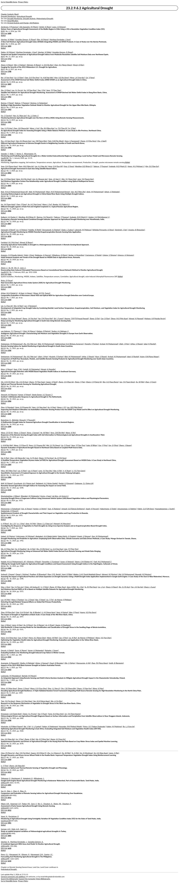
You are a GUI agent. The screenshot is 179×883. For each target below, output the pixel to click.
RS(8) (3, 31)
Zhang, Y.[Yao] (80, 382)
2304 (9, 464)
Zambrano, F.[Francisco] (9, 27)
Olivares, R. (25, 854)
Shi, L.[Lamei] (58, 318)
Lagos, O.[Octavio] (59, 27)
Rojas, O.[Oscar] (7, 280)
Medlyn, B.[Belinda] (27, 663)
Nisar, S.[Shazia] (101, 357)
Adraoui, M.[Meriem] (109, 574)
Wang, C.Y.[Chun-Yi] (21, 445)
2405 (9, 503)
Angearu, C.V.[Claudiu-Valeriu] (12, 255)
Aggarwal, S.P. (15, 804)
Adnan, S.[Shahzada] (112, 192)
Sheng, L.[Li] (61, 407)
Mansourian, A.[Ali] (83, 663)
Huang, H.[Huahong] (63, 625)
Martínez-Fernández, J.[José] (60, 40)
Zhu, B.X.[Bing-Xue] (47, 128)
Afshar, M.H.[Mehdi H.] (9, 293)
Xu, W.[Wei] (140, 382)
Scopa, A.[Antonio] (67, 562)
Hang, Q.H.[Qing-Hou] (9, 638)
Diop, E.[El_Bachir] (54, 574)
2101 (9, 274)
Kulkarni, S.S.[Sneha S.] (9, 217)
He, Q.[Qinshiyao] (86, 753)
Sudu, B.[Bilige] (91, 445)
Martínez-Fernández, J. (18, 842)
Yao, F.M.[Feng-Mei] (45, 318)
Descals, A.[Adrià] (7, 650)
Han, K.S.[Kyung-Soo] (23, 141)
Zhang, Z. (4, 268)
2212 (9, 439)
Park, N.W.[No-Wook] (56, 141)
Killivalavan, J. (39, 778)
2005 (9, 186)
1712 (9, 59)
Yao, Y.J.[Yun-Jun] (17, 587)
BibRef (3, 36)
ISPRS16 (4, 846)
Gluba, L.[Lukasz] (67, 230)
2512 (9, 746)
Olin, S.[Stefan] (69, 663)
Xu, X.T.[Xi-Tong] (60, 458)
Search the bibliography (9, 879)
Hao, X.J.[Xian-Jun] (20, 116)
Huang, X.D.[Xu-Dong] (88, 612)
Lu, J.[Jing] (21, 524)
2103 (9, 287)
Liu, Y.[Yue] (20, 739)
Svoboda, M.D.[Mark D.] (118, 166)
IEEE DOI (4, 160)
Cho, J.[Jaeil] (101, 141)
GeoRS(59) (5, 272)
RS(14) (3, 399)
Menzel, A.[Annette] (48, 369)
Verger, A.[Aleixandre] (36, 650)
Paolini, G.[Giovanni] (66, 483)
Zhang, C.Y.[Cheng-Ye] (94, 382)
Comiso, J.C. (48, 854)
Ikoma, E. (20, 154)
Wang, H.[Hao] (98, 688)
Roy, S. (40, 804)
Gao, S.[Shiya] (6, 625)
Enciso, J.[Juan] (45, 496)
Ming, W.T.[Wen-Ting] (9, 471)
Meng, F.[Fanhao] (17, 600)
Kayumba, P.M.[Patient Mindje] (70, 726)
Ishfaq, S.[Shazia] (136, 344)
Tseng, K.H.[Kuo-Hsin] (56, 714)
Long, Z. (23, 268)
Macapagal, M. (15, 854)
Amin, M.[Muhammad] (95, 192)
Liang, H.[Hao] (17, 625)
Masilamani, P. (16, 778)
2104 (9, 300)
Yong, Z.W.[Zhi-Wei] (57, 433)
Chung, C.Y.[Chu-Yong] (88, 141)
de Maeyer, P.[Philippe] (63, 600)
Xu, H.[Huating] (21, 549)
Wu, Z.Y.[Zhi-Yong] (42, 549)
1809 (9, 84)
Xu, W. (11, 268)
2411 (9, 606)
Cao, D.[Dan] (105, 318)
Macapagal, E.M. (37, 854)
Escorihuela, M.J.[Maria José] (24, 483)
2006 (9, 211)
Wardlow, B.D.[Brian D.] (83, 166)
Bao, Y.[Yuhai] (40, 600)
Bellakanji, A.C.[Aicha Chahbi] (47, 483)
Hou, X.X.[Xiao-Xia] (8, 739)
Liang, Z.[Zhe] (114, 753)
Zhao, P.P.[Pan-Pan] (8, 612)
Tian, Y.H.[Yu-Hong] (8, 701)
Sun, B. (3, 791)
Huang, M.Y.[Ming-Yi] (38, 753)
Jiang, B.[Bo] (71, 587)
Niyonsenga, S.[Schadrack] (10, 509)
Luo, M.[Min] (6, 600)
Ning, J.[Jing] (5, 587)
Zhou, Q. (23, 791)
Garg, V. (34, 804)
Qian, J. (9, 791)
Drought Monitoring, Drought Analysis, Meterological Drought (30, 18)
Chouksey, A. (48, 804)
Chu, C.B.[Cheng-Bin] (68, 688)
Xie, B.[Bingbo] (35, 612)
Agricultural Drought (24, 16)
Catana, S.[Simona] (110, 255)
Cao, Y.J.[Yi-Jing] (7, 128)
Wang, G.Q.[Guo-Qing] (38, 688)
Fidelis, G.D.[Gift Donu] (145, 509)
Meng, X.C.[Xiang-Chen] (37, 638)
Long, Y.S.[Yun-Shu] (45, 471)
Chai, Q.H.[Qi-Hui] (22, 612)
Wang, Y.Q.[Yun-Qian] (103, 638)
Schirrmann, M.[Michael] (25, 536)
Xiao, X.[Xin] (57, 471)
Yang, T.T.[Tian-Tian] (53, 90)
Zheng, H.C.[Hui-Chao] (24, 701)
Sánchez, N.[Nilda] (7, 40)
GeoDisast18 (5, 821)
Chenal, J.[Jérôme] (22, 574)
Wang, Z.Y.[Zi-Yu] (7, 433)
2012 (9, 262)
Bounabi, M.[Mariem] (143, 574)
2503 (9, 670)
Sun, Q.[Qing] (113, 445)
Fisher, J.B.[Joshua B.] (32, 587)
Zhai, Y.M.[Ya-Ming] (23, 753)
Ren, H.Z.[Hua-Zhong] (111, 382)
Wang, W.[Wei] (52, 638)
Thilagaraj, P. (6, 778)
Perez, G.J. (4, 854)
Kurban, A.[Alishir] (40, 509)
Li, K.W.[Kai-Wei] (7, 445)
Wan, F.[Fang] (74, 612)
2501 (9, 644)
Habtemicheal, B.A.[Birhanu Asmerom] (69, 344)
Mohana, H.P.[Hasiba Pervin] (155, 318)
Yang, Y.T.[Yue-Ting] (78, 445)
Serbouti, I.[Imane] (8, 574)
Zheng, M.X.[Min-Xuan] (119, 318)
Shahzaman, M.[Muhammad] (12, 344)
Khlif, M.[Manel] (7, 483)
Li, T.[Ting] (4, 766)
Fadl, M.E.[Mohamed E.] (103, 562)
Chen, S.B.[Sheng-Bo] (21, 128)
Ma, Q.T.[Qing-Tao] (43, 739)
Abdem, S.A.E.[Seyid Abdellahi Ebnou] (87, 574)
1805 (9, 836)
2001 (9, 160)
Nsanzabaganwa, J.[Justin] (165, 509)
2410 (9, 581)
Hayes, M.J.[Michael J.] (136, 166)
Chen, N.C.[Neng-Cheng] (63, 65)
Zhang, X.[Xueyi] (112, 587)
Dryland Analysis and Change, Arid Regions (23, 23)
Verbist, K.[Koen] (45, 27)
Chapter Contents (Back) (10, 14)
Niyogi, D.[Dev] (78, 65)
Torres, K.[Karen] (21, 650)
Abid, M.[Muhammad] (37, 192)
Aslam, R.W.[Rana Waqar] (149, 357)
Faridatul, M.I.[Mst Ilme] (10, 242)
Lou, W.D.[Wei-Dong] (74, 407)
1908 (9, 147)
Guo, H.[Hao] (23, 638)
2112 (9, 388)
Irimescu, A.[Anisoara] (126, 255)
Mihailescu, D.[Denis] (59, 255)
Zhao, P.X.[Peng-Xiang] (99, 663)
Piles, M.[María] (43, 40)
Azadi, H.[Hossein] (92, 509)
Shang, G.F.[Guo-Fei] (57, 739)
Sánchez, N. (5, 842)
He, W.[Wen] (45, 433)
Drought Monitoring (8, 16)
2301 (9, 452)
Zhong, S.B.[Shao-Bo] (17, 766)
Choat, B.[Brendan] (57, 663)
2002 (9, 173)
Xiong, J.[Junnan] (33, 433)
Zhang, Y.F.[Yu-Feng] (46, 458)
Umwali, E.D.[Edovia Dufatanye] (73, 509)
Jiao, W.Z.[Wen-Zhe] (78, 192)
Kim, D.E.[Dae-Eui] (152, 166)
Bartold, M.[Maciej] (29, 676)
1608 (9, 33)
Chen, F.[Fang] (21, 204)
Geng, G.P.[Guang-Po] (23, 407)
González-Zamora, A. (35, 842)
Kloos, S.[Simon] (7, 369)
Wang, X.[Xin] (71, 433)
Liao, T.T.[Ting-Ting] (71, 549)
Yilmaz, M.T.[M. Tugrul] (41, 293)
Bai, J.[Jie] (27, 726)
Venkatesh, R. (28, 778)
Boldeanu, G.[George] (43, 255)
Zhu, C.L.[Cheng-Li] (54, 753)
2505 (9, 695)
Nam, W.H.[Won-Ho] (26, 166)
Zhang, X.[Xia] (29, 739)
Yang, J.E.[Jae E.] (55, 179)
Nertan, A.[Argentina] (76, 255)
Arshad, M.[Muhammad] (109, 344)
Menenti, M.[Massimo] (62, 524)
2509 (9, 759)
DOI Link (4, 33)
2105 (9, 312)
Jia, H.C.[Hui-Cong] (34, 204)
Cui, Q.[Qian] (19, 78)
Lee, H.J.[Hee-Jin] (41, 166)
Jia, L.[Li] (13, 524)
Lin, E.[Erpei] (50, 625)
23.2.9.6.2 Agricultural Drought (89, 8)
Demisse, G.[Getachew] (38, 103)
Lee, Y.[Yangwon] (30, 306)
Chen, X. (16, 791)
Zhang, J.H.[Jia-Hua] (29, 318)
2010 (9, 236)
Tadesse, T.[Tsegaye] (22, 103)
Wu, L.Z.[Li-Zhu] (56, 701)
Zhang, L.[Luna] (149, 587)
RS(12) (3, 171)
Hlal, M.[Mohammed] (126, 574)
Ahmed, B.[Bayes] (26, 242)
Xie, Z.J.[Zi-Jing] (124, 587)
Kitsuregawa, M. (30, 154)
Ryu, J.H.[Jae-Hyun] (8, 141)
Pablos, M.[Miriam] (8, 52)
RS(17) (3, 655)
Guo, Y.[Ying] (103, 445)
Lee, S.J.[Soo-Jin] (7, 306)
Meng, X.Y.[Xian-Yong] (9, 688)
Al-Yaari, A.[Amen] (25, 293)
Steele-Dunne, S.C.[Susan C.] (42, 395)
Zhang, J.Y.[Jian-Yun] (84, 688)
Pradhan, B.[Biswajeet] (38, 574)
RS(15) (3, 450)
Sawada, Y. (5, 154)
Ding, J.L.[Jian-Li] (54, 688)
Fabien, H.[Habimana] (50, 726)
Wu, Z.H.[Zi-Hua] (22, 382)
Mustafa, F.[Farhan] (92, 344)
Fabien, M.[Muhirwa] (114, 726)
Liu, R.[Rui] (73, 638)
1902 (9, 97)
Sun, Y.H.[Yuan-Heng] (127, 382)
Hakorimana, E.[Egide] (108, 509)
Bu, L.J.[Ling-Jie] (128, 726)
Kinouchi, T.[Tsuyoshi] (27, 420)
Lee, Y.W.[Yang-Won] (39, 141)
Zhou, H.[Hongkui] (7, 407)
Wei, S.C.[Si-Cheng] (53, 445)
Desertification (12, 21)
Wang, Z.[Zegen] (20, 433)
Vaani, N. (4, 816)
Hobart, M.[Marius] (8, 536)
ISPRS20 (4, 795)
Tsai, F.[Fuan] (42, 714)
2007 (9, 224)
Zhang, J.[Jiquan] (125, 445)
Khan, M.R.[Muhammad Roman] (58, 192)
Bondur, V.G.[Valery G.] (61, 204)
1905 (9, 122)
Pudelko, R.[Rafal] (34, 230)
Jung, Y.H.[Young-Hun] (85, 179)
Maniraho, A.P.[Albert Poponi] (12, 726)
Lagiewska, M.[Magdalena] (11, 676)
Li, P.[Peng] (5, 524)
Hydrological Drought (9, 869)
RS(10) (3, 82)
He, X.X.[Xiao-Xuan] (101, 753)
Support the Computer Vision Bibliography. (34, 879)
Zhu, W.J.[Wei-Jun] (30, 344)
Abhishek (15, 420)
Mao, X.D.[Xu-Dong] (61, 78)
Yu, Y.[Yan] (72, 128)
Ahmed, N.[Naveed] (136, 318)
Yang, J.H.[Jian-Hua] (39, 407)
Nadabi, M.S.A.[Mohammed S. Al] (13, 562)
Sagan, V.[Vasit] (52, 382)
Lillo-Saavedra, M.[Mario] (28, 27)
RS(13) (3, 285)
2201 (9, 785)
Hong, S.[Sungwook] (72, 141)
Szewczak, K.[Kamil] (8, 230)
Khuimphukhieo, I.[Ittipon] (10, 496)
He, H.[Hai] (31, 549)
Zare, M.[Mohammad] (100, 536)
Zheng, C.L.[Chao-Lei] (45, 524)
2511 (9, 733)
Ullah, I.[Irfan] (124, 344)
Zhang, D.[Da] (95, 318)
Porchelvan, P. (13, 816)
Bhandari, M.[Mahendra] (30, 496)
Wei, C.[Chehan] (20, 65)
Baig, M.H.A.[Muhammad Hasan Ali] (14, 192)
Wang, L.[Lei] (34, 128)
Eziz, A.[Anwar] (26, 509)
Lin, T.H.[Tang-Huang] (72, 714)
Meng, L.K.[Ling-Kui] (77, 78)
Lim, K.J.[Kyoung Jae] (40, 179)
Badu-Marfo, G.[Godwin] (67, 536)
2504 (9, 682)
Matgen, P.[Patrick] (43, 331)
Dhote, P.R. (57, 804)
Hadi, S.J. (23, 829)
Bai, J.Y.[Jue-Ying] (7, 78)
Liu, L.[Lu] (101, 587)
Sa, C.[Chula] (29, 600)
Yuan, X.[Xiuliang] (54, 509)
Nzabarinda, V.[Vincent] (9, 511)
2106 (9, 350)
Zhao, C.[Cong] (150, 382)
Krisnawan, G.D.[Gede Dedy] (11, 714)
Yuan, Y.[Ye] (18, 369)
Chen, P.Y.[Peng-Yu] (8, 753)
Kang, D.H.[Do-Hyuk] (24, 179)
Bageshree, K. (6, 420)
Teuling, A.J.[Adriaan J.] (59, 331)
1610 (9, 848)
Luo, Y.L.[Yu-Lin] (17, 90)
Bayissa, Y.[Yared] (7, 103)
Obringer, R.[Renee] (34, 65)
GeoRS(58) (5, 158)
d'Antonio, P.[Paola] (34, 562)
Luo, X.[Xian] (22, 471)
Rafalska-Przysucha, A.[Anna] (103, 230)
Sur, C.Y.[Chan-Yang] (8, 179)
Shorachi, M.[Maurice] (9, 395)
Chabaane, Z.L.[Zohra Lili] (84, 483)
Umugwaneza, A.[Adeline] (127, 509)
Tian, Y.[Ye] (41, 90)
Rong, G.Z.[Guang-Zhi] (37, 445)
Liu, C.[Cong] (65, 445)
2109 (9, 363)
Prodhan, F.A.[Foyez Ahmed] (11, 318)
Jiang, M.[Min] (30, 524)
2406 (9, 543)
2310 (9, 490)
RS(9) (3, 57)
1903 (9, 109)
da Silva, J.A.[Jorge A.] (60, 496)
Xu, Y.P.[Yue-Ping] (30, 90)
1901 (9, 823)
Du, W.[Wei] (66, 753)
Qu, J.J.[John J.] (33, 116)
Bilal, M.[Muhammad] (46, 344)
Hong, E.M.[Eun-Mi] (55, 166)
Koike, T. (13, 154)
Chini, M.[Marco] (29, 331)
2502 (9, 657)
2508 (9, 720)
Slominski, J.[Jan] (121, 230)
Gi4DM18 (4, 833)
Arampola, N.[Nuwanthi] (10, 663)
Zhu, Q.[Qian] (6, 90)
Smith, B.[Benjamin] (116, 663)
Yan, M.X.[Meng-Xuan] (41, 701)
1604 (9, 46)
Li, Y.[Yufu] (45, 587)
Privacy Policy (23, 2)
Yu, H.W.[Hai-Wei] (46, 78)
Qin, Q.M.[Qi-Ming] (8, 382)
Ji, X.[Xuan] (67, 471)
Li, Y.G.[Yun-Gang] (78, 471)
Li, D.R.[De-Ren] (47, 65)
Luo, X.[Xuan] (33, 471)
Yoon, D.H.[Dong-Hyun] (9, 166)
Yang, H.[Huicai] (62, 612)
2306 (9, 477)
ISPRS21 (4, 783)
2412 (9, 632)
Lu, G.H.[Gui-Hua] (56, 549)
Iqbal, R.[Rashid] (150, 344)
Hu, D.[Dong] (28, 625)
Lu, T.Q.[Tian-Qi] (61, 128)
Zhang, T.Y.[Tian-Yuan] (37, 382)
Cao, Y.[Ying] (63, 638)
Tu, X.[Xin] (75, 753)
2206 (9, 401)
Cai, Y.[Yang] (90, 78)
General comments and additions (13, 877)
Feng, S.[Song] (69, 166)
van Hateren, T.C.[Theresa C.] (11, 331)
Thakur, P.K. (26, 804)
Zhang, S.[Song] (23, 688)
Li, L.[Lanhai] (36, 726)
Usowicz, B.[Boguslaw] (136, 230)
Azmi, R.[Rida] (67, 574)
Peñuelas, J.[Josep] (52, 650)
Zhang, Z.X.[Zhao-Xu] (66, 382)
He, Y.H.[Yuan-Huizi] (8, 204)
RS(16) (3, 500)
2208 (9, 414)
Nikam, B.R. (5, 804)
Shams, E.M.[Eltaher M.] (84, 562)
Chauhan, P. (66, 804)
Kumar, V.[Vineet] (24, 395)
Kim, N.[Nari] (18, 306)
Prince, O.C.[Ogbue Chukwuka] (94, 726)
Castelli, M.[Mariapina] (31, 369)
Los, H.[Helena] (21, 230)
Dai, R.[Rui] (5, 458)
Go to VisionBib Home (9, 2)
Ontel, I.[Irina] (29, 255)
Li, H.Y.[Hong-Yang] (48, 612)
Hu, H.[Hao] (51, 407)
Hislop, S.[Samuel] (42, 663)
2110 (9, 376)
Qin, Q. (16, 268)
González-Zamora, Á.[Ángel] (25, 40)
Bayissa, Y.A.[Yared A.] (45, 217)
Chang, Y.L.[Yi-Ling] (30, 714)
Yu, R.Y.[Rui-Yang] (91, 587)
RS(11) (3, 95)
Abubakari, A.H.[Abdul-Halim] (46, 536)
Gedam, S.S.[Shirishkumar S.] (99, 217)
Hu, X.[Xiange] (39, 625)
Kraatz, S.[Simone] (84, 536)
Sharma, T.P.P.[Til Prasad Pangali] (76, 318)
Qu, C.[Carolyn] (6, 116)
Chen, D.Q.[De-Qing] (32, 78)
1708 (9, 71)
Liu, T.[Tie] (50, 600)
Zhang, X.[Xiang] (7, 65)
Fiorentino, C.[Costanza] (50, 562)
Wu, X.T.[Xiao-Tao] (7, 549)
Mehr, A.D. (15, 829)
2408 (9, 568)
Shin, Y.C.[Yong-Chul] (69, 179)
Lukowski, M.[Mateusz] (83, 230)
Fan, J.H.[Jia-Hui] (137, 587)
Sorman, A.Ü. (6, 829)
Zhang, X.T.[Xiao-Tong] (58, 587)
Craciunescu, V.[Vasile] (93, 255)
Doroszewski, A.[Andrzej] (51, 230)
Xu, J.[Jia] (80, 587)
